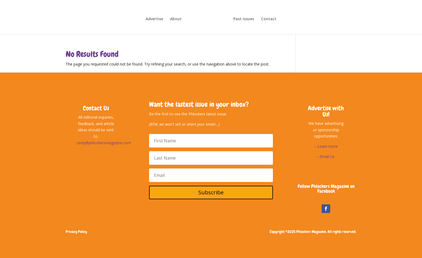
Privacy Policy (76, 231)
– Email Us (326, 156)
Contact (268, 19)
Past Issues (243, 19)
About (176, 19)
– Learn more (326, 146)
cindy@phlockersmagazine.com (103, 142)
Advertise (154, 19)
